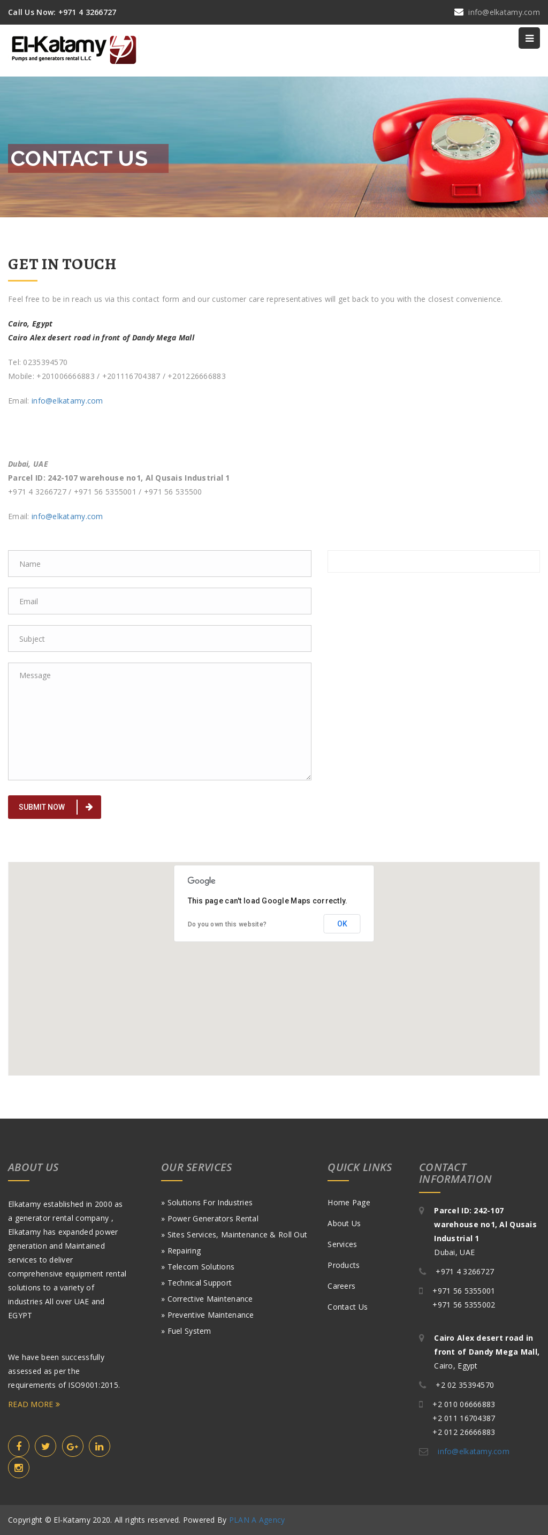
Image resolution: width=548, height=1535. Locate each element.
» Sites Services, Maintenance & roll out (234, 1234)
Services (342, 1244)
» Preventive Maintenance (207, 1315)
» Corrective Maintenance (207, 1299)
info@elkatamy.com (67, 401)
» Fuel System (186, 1331)
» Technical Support (196, 1283)
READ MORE (34, 1404)
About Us (344, 1223)
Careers (341, 1286)
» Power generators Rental (209, 1218)
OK (342, 924)
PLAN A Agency (257, 1520)
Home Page (349, 1202)
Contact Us (348, 1307)
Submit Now (56, 807)
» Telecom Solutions (197, 1267)
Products (344, 1265)
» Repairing (181, 1250)
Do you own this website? (227, 924)
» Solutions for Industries (207, 1202)
